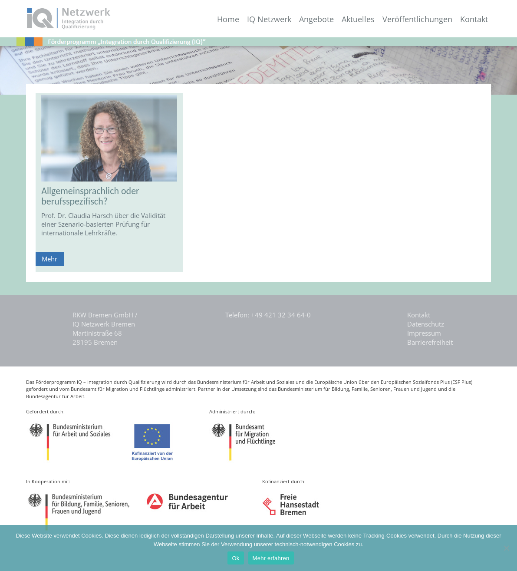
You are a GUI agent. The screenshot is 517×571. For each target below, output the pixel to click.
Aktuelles (358, 19)
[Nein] (506, 548)
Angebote (316, 19)
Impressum (424, 333)
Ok (235, 558)
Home (228, 19)
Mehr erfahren (271, 558)
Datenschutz (425, 324)
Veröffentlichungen (417, 19)
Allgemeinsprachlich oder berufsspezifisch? (90, 196)
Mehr (49, 258)
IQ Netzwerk (269, 19)
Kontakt (474, 19)
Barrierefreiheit (430, 342)
